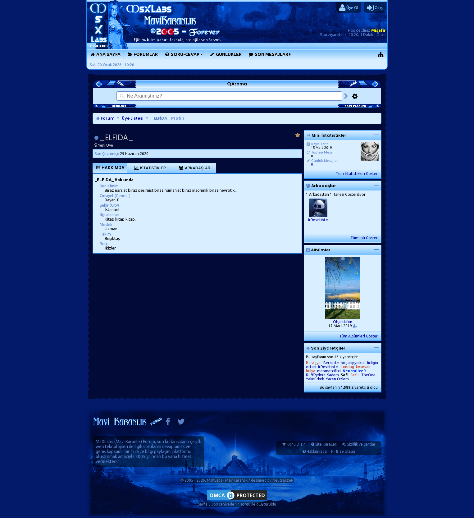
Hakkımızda (317, 451)
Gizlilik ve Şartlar (361, 444)
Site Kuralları (326, 444)
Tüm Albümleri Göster (358, 336)
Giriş (375, 8)
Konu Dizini (297, 444)
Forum (105, 118)
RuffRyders (315, 375)
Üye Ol (348, 8)
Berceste (331, 363)
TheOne (368, 375)
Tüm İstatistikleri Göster (357, 174)
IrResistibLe (318, 220)
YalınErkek (315, 379)
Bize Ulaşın (345, 451)
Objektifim (342, 321)
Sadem (333, 375)
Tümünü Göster (364, 238)
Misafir (378, 30)
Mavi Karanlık (128, 441)
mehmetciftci (329, 371)
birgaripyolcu (352, 363)
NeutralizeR (283, 480)
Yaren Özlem (337, 379)
